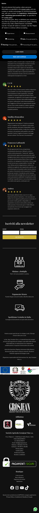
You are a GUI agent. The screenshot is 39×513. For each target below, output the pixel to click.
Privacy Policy (10, 497)
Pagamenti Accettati (19, 479)
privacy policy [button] (25, 9)
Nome (4, 229)
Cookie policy (19, 450)
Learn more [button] (19, 52)
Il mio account (19, 475)
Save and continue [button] (19, 57)
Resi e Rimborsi (19, 477)
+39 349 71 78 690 (22, 446)
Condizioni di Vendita (21, 497)
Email (22, 229)
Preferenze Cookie (19, 452)
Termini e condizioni (19, 454)
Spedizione (20, 481)
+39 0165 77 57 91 (22, 445)
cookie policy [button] (8, 17)
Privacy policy (19, 448)
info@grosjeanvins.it (21, 443)
